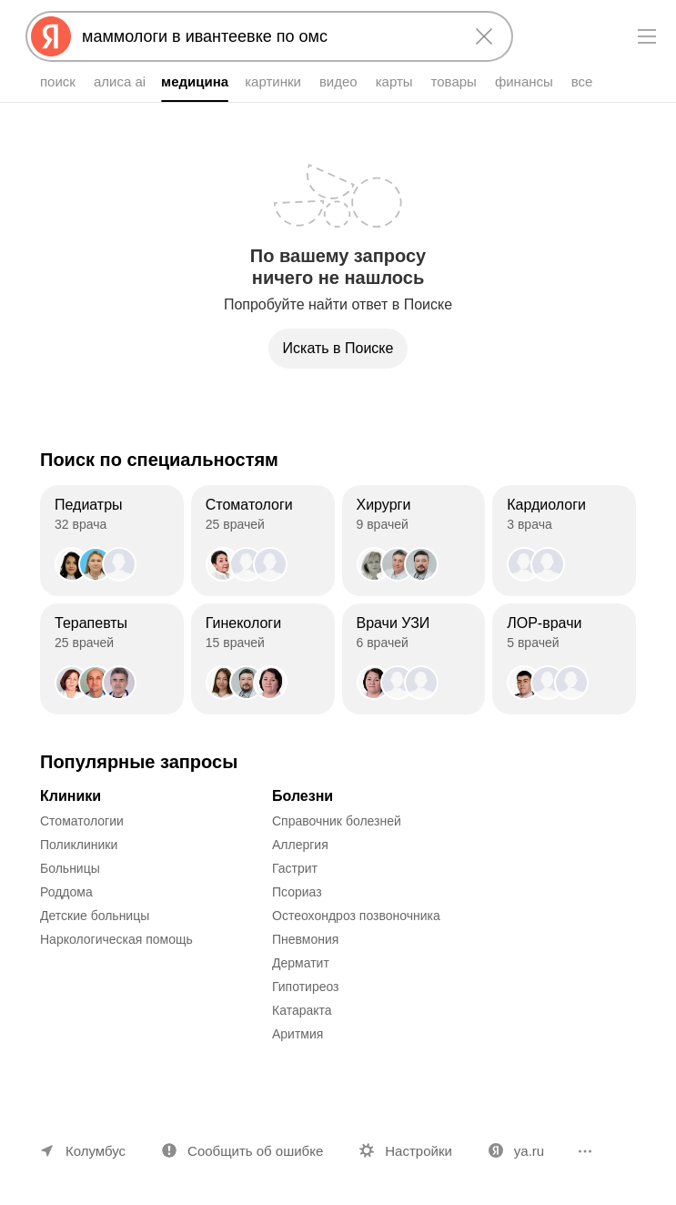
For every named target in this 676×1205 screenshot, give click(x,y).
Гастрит (295, 868)
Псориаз (297, 892)
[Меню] (647, 36)
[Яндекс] (51, 36)
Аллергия (300, 844)
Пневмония (305, 939)
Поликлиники (78, 844)
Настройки (418, 1151)
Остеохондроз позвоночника (356, 915)
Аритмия (297, 1034)
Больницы (70, 868)
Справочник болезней (336, 821)
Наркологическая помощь (116, 939)
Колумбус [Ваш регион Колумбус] (96, 1151)
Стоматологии (82, 821)
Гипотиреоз (305, 986)
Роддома (66, 892)
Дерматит (300, 963)
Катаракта (302, 1010)
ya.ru (529, 1151)
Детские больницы (94, 915)
